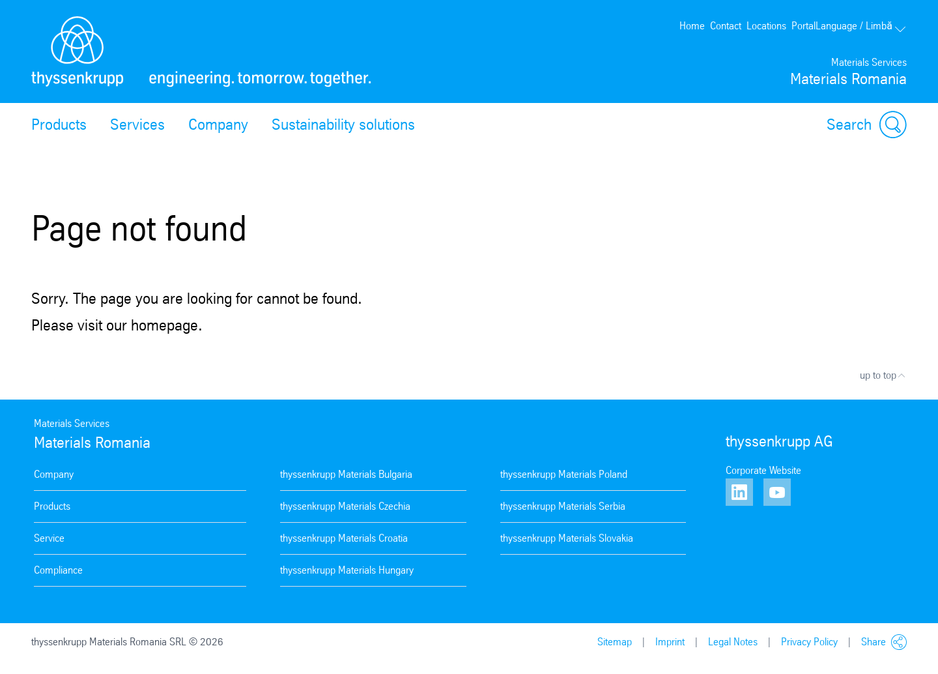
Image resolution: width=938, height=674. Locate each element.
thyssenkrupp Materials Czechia (345, 506)
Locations (766, 26)
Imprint (670, 642)
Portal (803, 26)
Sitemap (614, 642)
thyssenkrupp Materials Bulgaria (346, 474)
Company (218, 124)
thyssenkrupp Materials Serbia (562, 506)
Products (59, 124)
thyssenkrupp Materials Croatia (344, 538)
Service (49, 538)
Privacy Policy (809, 642)
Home (692, 26)
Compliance (58, 570)
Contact (725, 26)
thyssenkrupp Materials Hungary (347, 570)
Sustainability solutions (343, 124)
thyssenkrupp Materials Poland (563, 474)
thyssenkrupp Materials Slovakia (566, 538)
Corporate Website (763, 470)
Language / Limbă (861, 26)
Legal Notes (733, 642)
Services (137, 124)
